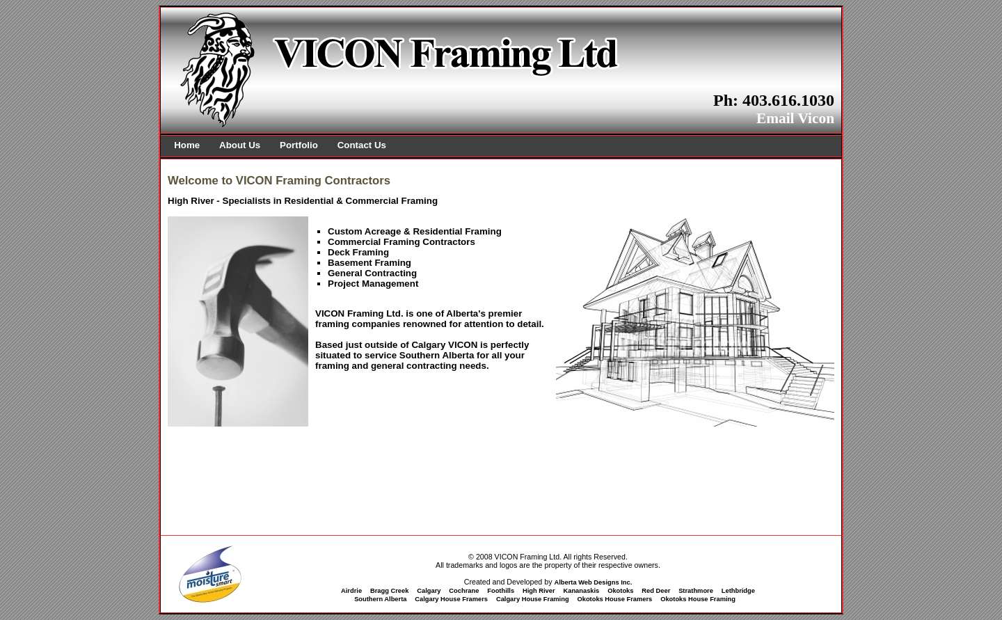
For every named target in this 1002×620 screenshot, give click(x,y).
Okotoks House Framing (697, 599)
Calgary (428, 590)
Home (187, 145)
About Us (239, 145)
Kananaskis (581, 590)
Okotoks (620, 590)
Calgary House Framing (532, 599)
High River (539, 590)
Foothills (500, 590)
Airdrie (351, 590)
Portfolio (299, 145)
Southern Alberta (380, 599)
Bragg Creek (389, 590)
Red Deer (656, 590)
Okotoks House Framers (614, 599)
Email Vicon (795, 118)
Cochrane (464, 590)
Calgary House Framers (451, 599)
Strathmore (695, 590)
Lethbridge (738, 590)
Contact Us (361, 145)
